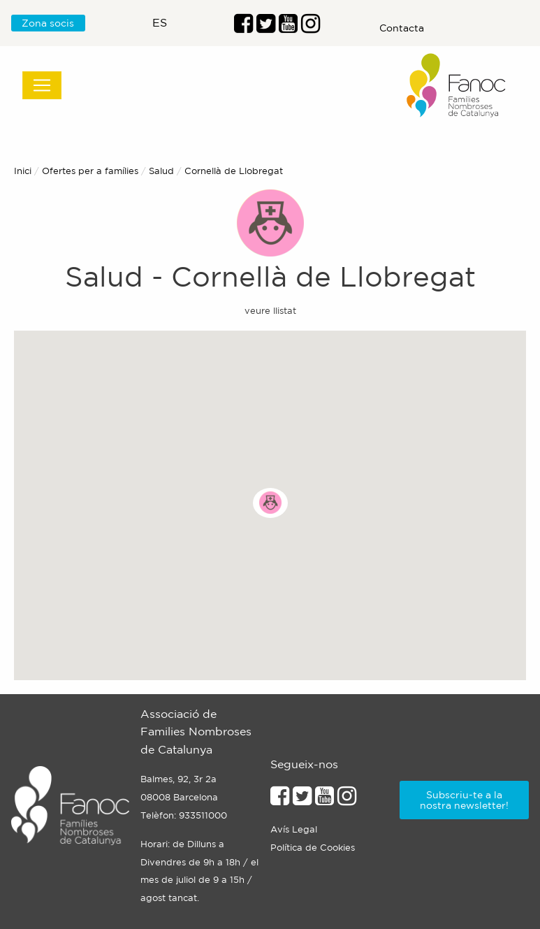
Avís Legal (293, 829)
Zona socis (48, 23)
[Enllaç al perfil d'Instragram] (310, 27)
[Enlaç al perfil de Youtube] (288, 27)
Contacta (401, 28)
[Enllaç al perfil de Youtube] (324, 799)
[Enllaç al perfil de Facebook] (243, 27)
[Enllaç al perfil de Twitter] (265, 27)
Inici (22, 171)
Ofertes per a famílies (90, 171)
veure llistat (270, 310)
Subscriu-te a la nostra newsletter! (464, 799)
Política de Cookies (312, 847)
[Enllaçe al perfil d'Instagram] (346, 799)
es (159, 22)
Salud (161, 171)
